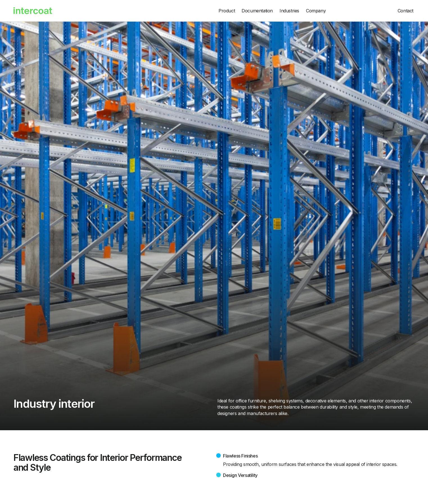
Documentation (257, 10)
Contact (405, 10)
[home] (112, 11)
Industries (289, 10)
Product (226, 10)
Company (316, 10)
